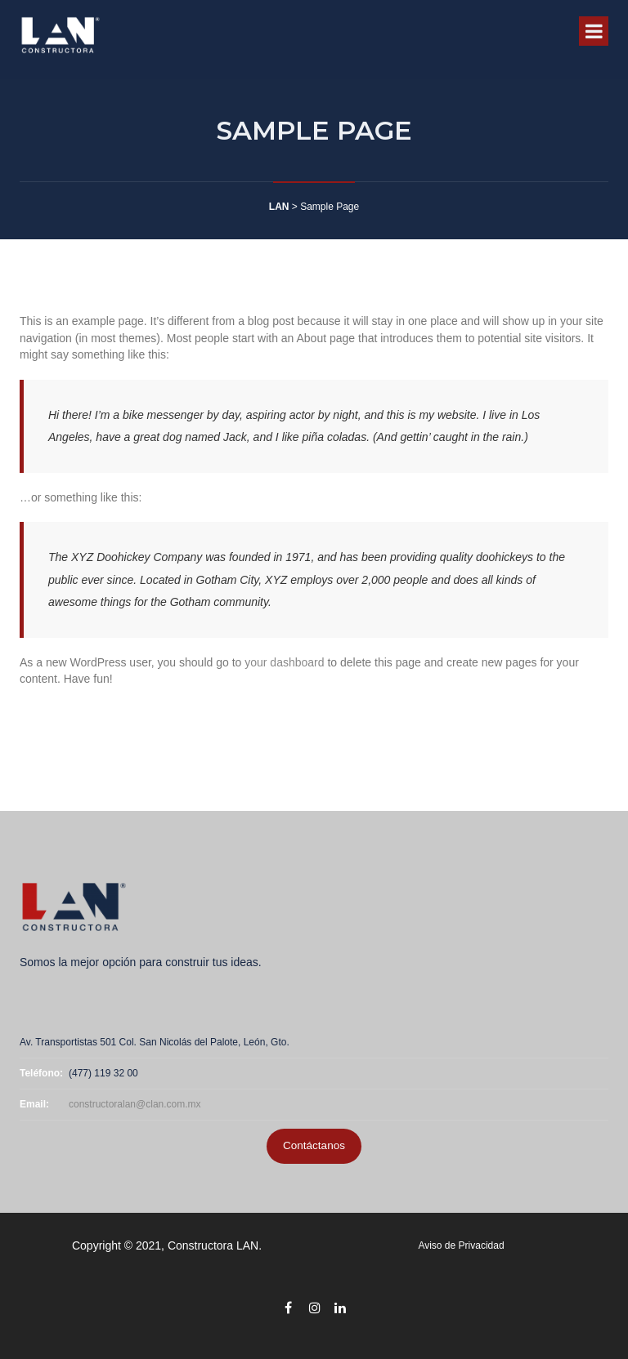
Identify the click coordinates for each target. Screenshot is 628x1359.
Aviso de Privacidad (461, 1245)
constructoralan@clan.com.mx (135, 1104)
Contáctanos (314, 1145)
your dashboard (284, 662)
